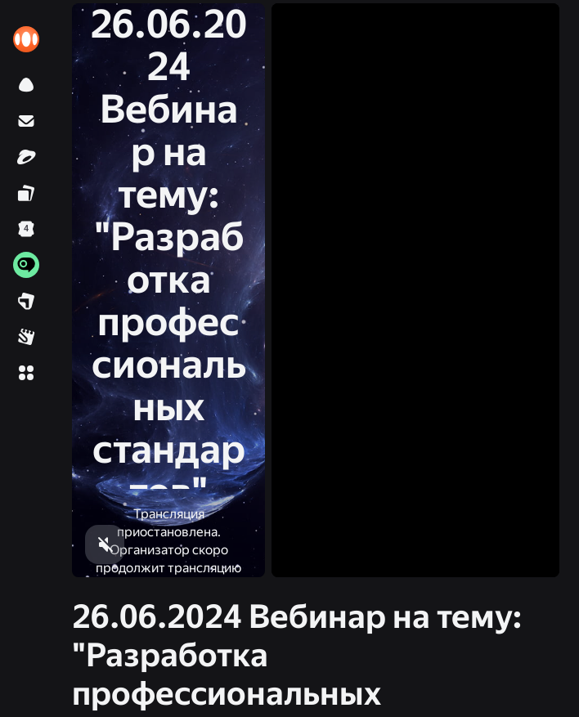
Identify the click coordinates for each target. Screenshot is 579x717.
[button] (26, 373)
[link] (26, 39)
